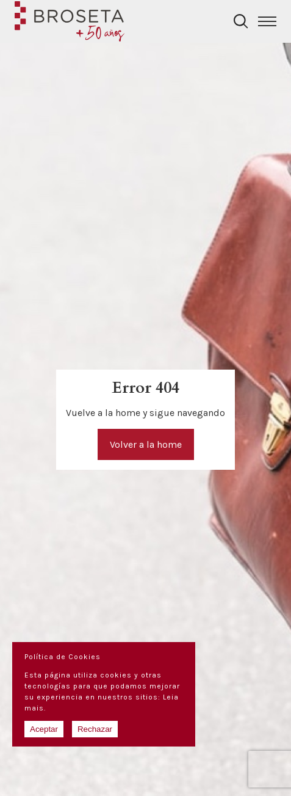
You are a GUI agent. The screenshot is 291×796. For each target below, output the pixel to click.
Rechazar (94, 729)
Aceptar (44, 729)
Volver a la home (146, 444)
